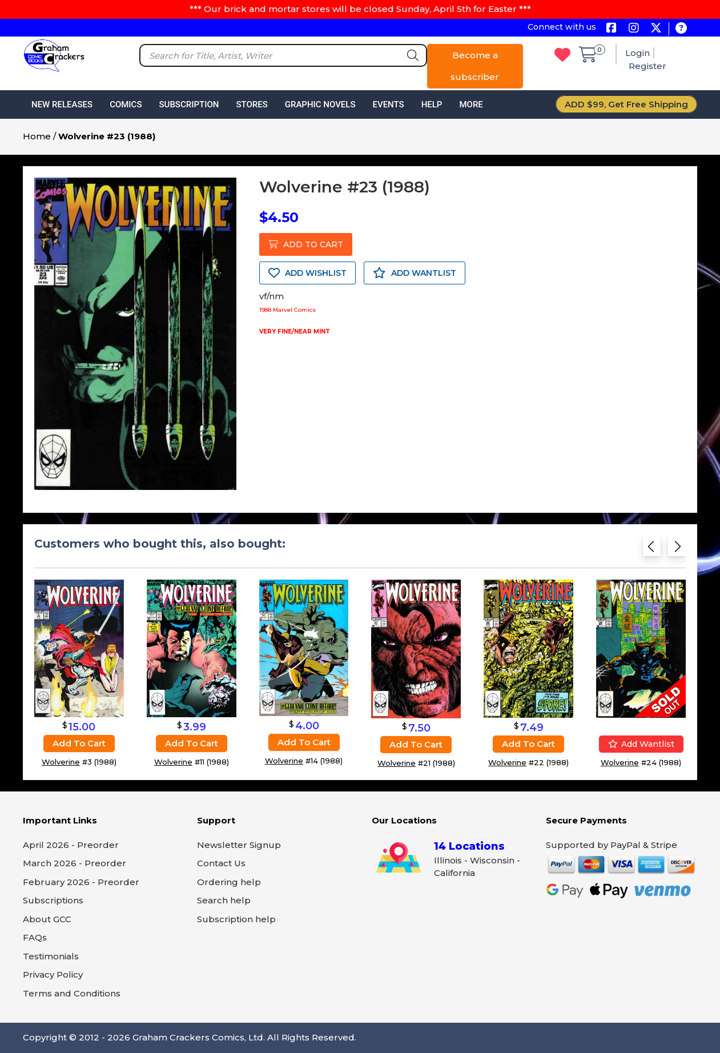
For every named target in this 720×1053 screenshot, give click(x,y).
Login (637, 52)
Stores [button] (251, 104)
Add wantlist (641, 744)
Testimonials (51, 956)
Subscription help (236, 919)
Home (37, 136)
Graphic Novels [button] (320, 104)
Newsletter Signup (239, 844)
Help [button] (432, 104)
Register (647, 66)
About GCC (47, 919)
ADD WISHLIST (307, 273)
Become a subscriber (474, 66)
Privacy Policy (53, 974)
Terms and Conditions (71, 993)
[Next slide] (677, 549)
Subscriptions (53, 900)
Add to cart (79, 743)
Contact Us (221, 863)
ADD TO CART (305, 244)
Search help (224, 900)
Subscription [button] (189, 104)
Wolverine (61, 761)
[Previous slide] (652, 549)
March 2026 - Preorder (74, 863)
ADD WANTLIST (414, 273)
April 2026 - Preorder (71, 844)
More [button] (470, 104)
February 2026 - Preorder (81, 882)
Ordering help (229, 882)
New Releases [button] (61, 104)
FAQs (35, 937)
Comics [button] (126, 104)
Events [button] (388, 104)
